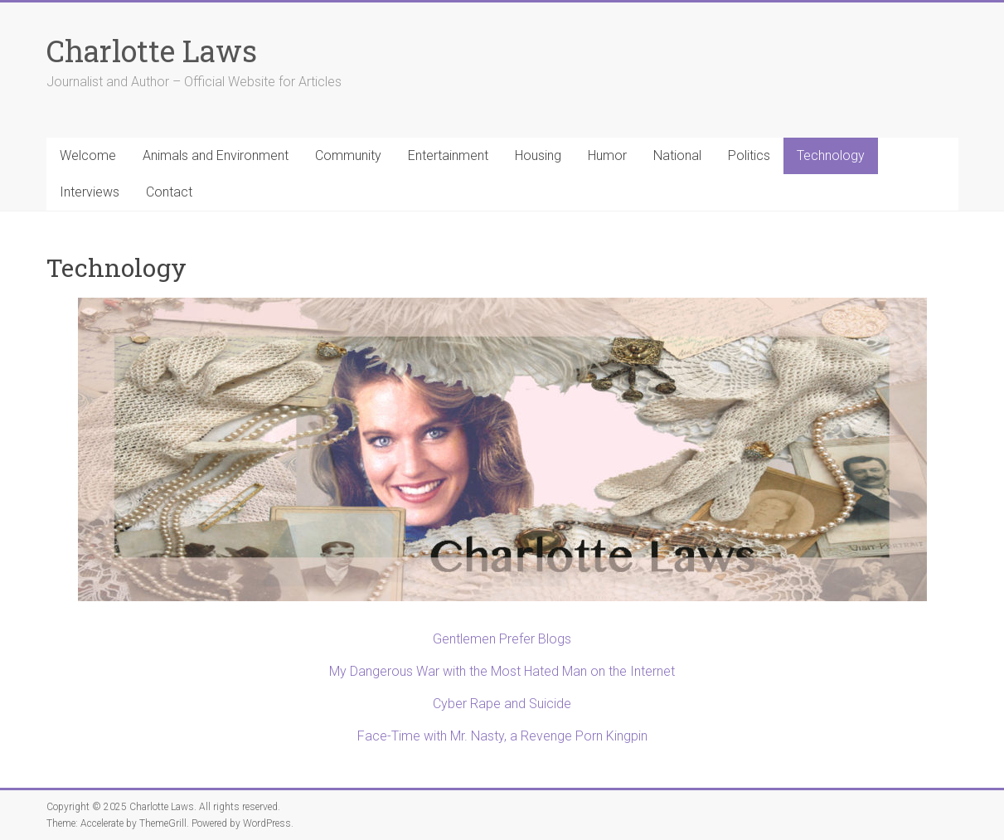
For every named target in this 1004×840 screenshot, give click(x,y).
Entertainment (448, 155)
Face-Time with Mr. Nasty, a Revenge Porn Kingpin (502, 736)
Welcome (88, 155)
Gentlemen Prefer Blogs (502, 639)
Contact (169, 192)
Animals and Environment (216, 155)
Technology (831, 155)
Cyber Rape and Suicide (502, 703)
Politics (749, 155)
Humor (607, 155)
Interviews (89, 192)
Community (348, 155)
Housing (538, 155)
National (677, 155)
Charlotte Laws (151, 50)
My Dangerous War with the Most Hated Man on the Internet (502, 671)
